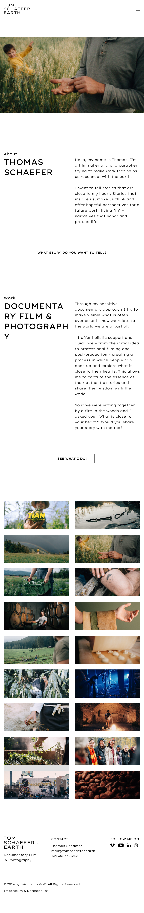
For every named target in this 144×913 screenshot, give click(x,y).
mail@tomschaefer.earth (73, 851)
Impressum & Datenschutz (26, 891)
